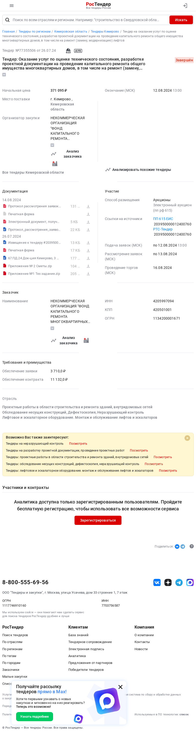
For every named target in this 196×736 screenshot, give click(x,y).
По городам (11, 664)
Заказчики (10, 671)
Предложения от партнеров (90, 664)
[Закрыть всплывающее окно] (120, 686)
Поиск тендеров (15, 636)
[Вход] (185, 5)
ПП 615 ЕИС (163, 220)
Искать (181, 21)
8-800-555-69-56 (25, 583)
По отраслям (12, 643)
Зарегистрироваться (98, 521)
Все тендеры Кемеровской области (33, 173)
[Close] (187, 439)
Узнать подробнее (34, 716)
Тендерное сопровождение (90, 643)
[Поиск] (7, 21)
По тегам (9, 657)
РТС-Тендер (163, 230)
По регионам (12, 650)
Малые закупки (14, 677)
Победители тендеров (86, 671)
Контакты (142, 643)
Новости (141, 650)
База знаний (78, 636)
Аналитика (77, 657)
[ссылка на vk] (157, 583)
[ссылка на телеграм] (179, 583)
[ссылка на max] (190, 583)
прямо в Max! (52, 691)
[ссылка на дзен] (168, 583)
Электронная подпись (86, 650)
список (184, 715)
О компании (144, 636)
